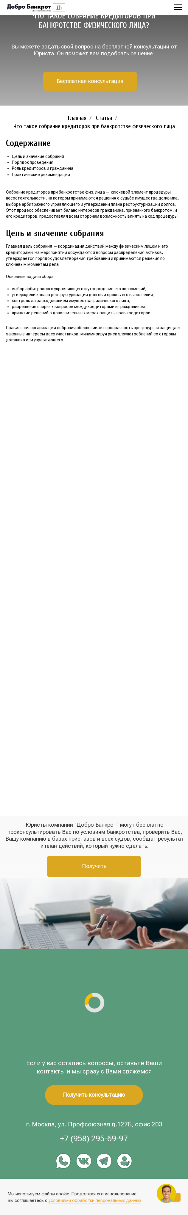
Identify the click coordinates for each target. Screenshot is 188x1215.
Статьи (104, 117)
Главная (77, 117)
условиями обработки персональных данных (95, 1200)
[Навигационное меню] (178, 7)
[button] (90, 81)
